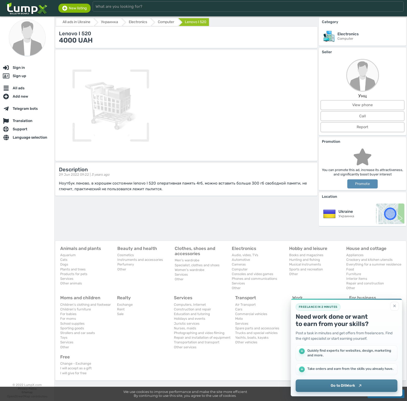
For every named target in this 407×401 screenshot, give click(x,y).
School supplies (72, 323)
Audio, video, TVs (245, 255)
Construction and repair (192, 309)
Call (362, 116)
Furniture (353, 274)
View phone (362, 105)
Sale (120, 314)
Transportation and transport (196, 342)
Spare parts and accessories (257, 328)
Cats (63, 260)
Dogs (64, 264)
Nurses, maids (185, 328)
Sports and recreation (306, 269)
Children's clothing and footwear (85, 305)
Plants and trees (73, 269)
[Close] (394, 305)
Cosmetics (125, 255)
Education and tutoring (192, 314)
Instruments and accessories (140, 260)
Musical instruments (305, 264)
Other (121, 269)
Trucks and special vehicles (256, 333)
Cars (238, 309)
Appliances (355, 255)
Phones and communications (254, 279)
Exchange (125, 305)
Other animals (71, 283)
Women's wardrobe (189, 270)
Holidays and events (189, 319)
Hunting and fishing (304, 260)
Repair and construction (365, 283)
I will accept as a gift (76, 368)
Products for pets (73, 274)
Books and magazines (306, 255)
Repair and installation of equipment (202, 337)
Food (350, 269)
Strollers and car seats (77, 333)
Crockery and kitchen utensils (369, 260)
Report (362, 127)
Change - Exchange (75, 363)
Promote (362, 184)
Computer (240, 269)
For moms (68, 319)
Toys (63, 337)
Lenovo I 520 (195, 22)
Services (66, 279)
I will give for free (73, 373)
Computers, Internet (190, 305)
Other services (185, 347)
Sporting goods (72, 328)
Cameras (239, 264)
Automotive (241, 260)
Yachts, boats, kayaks (252, 337)
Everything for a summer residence (373, 264)
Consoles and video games (252, 274)
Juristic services (187, 323)
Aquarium (68, 255)
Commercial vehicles (251, 314)
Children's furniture (75, 309)
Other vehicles (246, 342)
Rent (121, 309)
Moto (239, 319)
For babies (68, 314)
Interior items (356, 279)
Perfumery (125, 264)
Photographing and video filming (199, 333)
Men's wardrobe (187, 260)
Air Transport (245, 305)
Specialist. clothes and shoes (197, 265)
